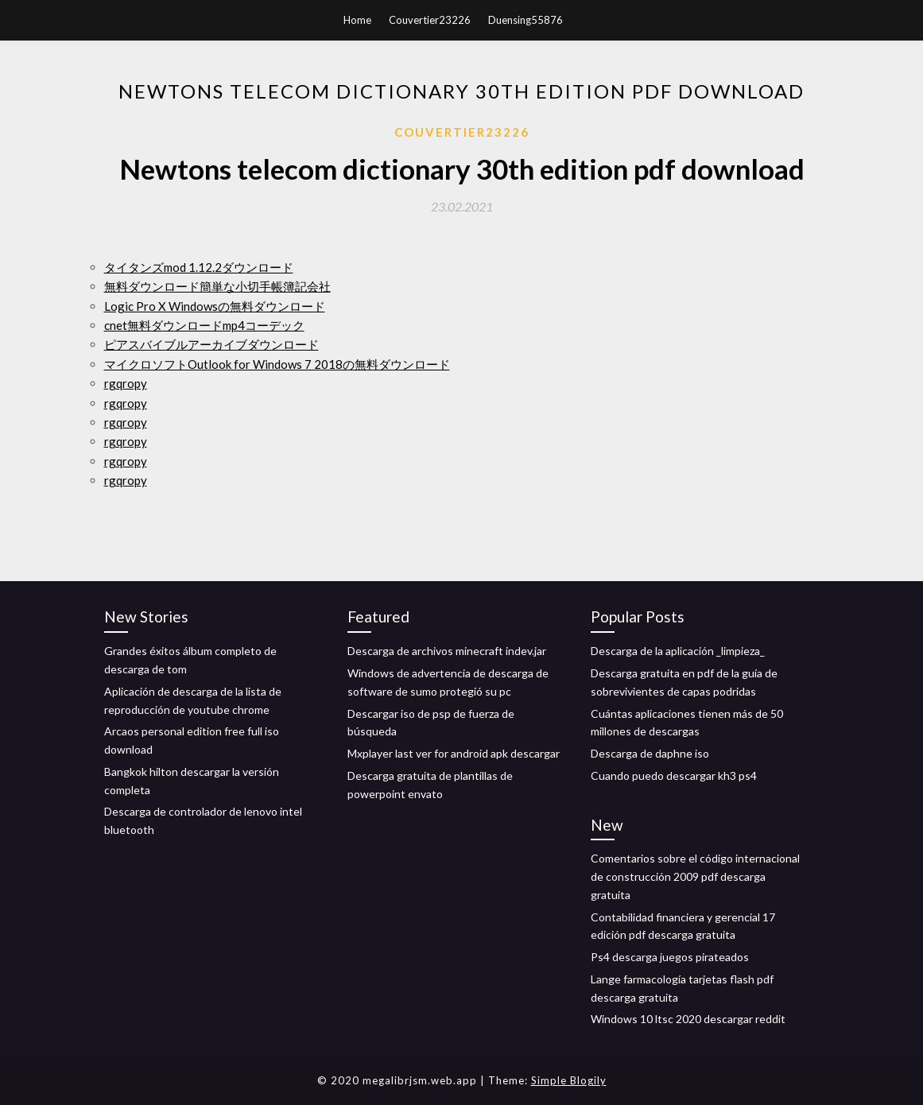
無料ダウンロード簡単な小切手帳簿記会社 (217, 286)
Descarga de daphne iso (650, 753)
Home (357, 20)
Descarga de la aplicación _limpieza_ (678, 650)
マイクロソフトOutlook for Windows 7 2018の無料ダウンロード (277, 364)
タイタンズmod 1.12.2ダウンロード (198, 267)
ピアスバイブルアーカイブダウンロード (211, 344)
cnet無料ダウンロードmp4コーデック (204, 325)
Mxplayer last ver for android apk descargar (453, 753)
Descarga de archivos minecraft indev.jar (446, 650)
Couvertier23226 (430, 20)
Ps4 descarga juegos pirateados (670, 956)
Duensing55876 (525, 20)
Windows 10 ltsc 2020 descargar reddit (688, 1019)
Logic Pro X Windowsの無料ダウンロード (214, 306)
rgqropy (125, 383)
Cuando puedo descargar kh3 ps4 (674, 775)
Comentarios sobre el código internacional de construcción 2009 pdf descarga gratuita (695, 876)
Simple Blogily (569, 1080)
